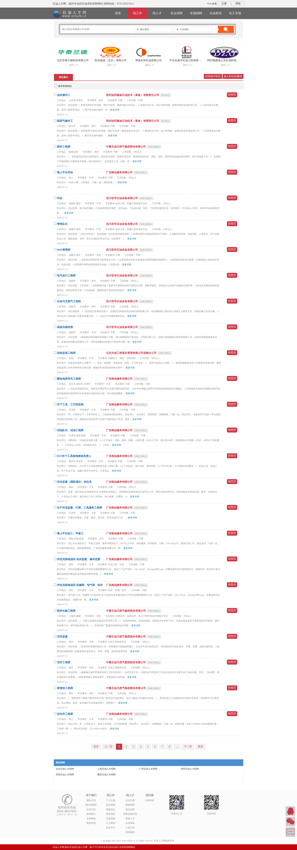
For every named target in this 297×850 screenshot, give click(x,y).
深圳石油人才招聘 (190, 769)
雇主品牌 (130, 809)
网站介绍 (91, 800)
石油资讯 (215, 13)
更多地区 (110, 814)
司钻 (59, 198)
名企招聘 (176, 13)
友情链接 (91, 818)
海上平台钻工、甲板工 (70, 533)
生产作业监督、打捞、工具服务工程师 (79, 507)
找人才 (157, 13)
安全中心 (110, 827)
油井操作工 (63, 95)
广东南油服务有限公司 (119, 172)
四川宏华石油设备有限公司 (122, 198)
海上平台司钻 (65, 172)
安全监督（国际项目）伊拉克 (74, 481)
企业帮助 (130, 823)
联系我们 (91, 814)
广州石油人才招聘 (148, 769)
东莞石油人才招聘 (65, 774)
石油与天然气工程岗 (69, 301)
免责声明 (91, 823)
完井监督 (62, 636)
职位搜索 (110, 805)
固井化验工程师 (66, 610)
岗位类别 (143, 29)
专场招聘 (196, 13)
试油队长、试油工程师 (70, 430)
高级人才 (130, 818)
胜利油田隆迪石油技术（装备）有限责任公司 (133, 95)
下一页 (188, 746)
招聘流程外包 (130, 814)
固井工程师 (63, 146)
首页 (118, 13)
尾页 (200, 746)
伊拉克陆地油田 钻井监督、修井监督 (78, 559)
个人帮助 (110, 823)
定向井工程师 (65, 714)
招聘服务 (130, 832)
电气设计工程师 (66, 275)
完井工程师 (63, 662)
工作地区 (182, 29)
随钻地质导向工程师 (69, 378)
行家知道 (149, 800)
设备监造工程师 (66, 353)
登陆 (238, 3)
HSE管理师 (63, 249)
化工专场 (235, 13)
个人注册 (110, 800)
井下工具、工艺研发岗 (70, 404)
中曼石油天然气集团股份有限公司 (126, 146)
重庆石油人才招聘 (106, 774)
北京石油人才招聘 (65, 769)
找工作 (137, 13)
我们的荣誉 (91, 805)
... (177, 746)
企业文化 (91, 809)
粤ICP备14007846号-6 (185, 840)
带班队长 (62, 224)
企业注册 (130, 800)
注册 (224, 3)
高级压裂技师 (65, 327)
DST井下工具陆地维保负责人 (74, 456)
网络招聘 (130, 805)
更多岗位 (110, 809)
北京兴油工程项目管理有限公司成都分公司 (131, 353)
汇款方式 (130, 827)
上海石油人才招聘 (106, 769)
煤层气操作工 (65, 120)
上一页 (109, 746)
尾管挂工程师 (65, 688)
